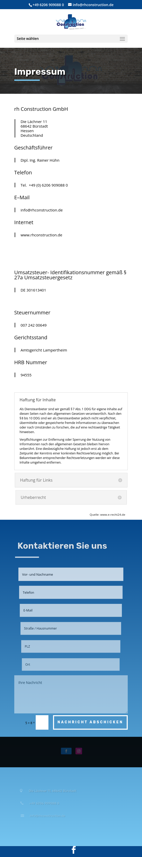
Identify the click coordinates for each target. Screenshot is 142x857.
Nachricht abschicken (90, 722)
